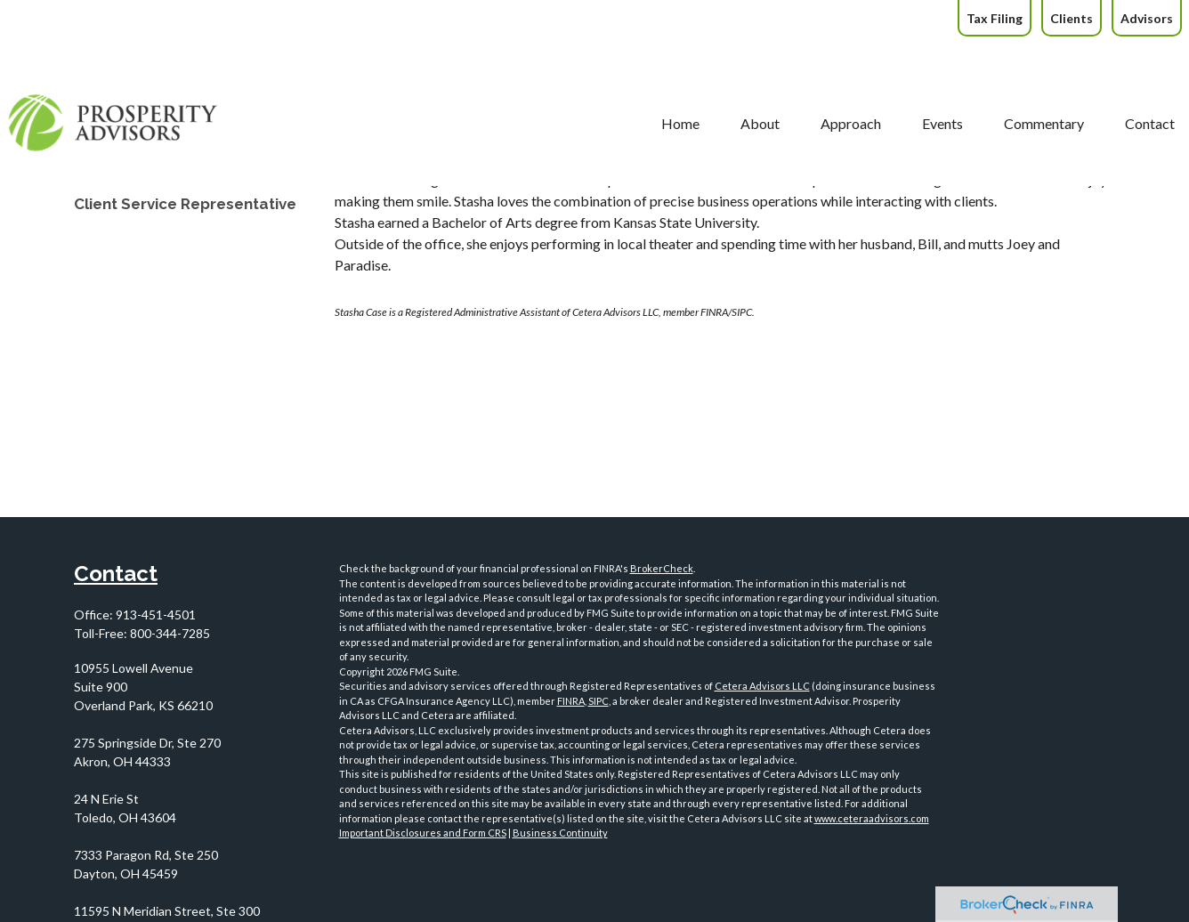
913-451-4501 (156, 614)
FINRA (571, 701)
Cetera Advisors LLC (762, 686)
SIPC (598, 701)
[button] (613, 74)
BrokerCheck (661, 568)
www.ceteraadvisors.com (871, 818)
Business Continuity (560, 832)
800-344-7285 (170, 633)
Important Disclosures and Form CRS (422, 832)
